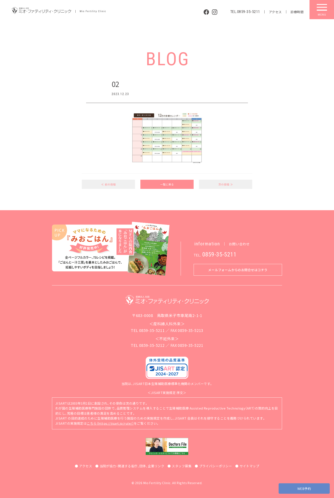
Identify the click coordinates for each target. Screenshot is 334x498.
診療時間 (297, 11)
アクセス (275, 11)
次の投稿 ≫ (225, 184)
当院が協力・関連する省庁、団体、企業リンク (132, 466)
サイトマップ (249, 466)
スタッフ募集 (181, 466)
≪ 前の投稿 (108, 184)
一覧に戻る (167, 184)
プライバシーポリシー (215, 466)
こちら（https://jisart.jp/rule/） (110, 423)
